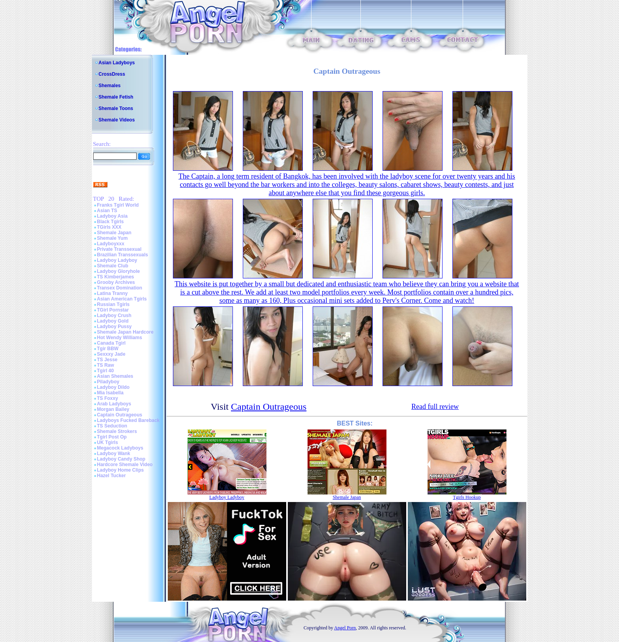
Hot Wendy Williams (119, 337)
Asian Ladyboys (117, 62)
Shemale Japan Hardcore (125, 332)
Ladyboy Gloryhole (118, 271)
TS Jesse (107, 359)
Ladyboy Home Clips (120, 470)
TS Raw (105, 365)
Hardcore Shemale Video (125, 464)
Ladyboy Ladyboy (117, 260)
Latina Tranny (112, 293)
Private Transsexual (119, 249)
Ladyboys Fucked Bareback (128, 420)
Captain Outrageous (120, 415)
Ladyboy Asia (112, 216)
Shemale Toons (116, 108)
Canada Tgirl (111, 343)
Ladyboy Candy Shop (121, 459)
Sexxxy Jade (111, 354)
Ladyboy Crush (114, 315)
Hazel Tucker (111, 475)
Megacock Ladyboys (120, 448)
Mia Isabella (110, 393)
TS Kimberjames (115, 277)
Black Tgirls (110, 221)
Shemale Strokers (117, 431)
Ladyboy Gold (113, 321)
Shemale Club (112, 266)
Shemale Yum (112, 238)
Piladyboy (108, 381)
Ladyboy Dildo (113, 387)
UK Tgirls (107, 442)
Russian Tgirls (113, 304)
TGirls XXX (109, 227)
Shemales (110, 85)
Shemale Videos (117, 120)
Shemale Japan (114, 232)
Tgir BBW (108, 348)
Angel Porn (345, 628)
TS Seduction (112, 426)
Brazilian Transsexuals (122, 255)
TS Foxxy (107, 398)
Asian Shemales (115, 376)
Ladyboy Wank (113, 453)
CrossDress (112, 74)
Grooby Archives (116, 282)
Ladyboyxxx (110, 243)
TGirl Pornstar (113, 310)
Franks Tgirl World (118, 205)
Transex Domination (120, 288)
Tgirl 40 (105, 370)
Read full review (435, 407)
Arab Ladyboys (114, 404)
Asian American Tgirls (122, 299)
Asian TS (107, 210)
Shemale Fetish (116, 97)
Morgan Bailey (113, 409)
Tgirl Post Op (112, 437)
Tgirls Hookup (466, 497)
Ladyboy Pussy (114, 326)
